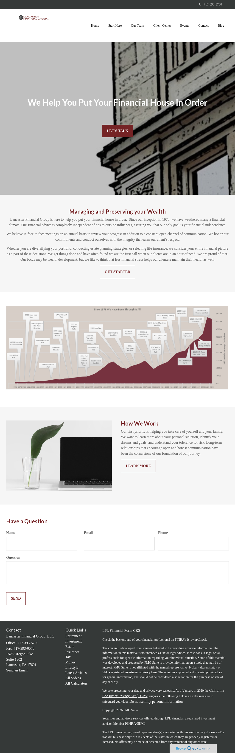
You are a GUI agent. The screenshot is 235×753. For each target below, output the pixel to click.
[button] (115, 25)
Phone (163, 533)
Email (88, 533)
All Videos (73, 678)
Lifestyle (71, 667)
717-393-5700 (210, 4)
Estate (69, 647)
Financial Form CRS (125, 630)
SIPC (141, 723)
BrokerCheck (197, 639)
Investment (73, 641)
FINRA (130, 723)
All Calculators (76, 683)
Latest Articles (76, 673)
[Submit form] (16, 598)
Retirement (73, 636)
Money (70, 662)
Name (10, 533)
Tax (68, 657)
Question (13, 557)
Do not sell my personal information (156, 701)
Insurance (72, 652)
